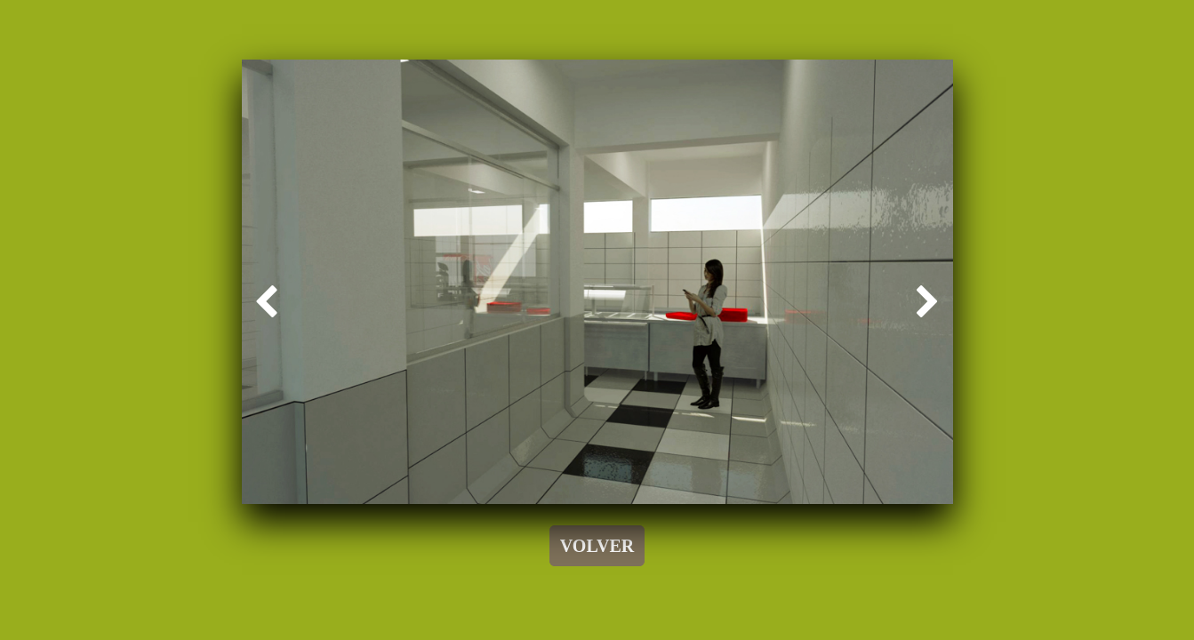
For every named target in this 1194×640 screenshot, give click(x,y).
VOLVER (597, 546)
